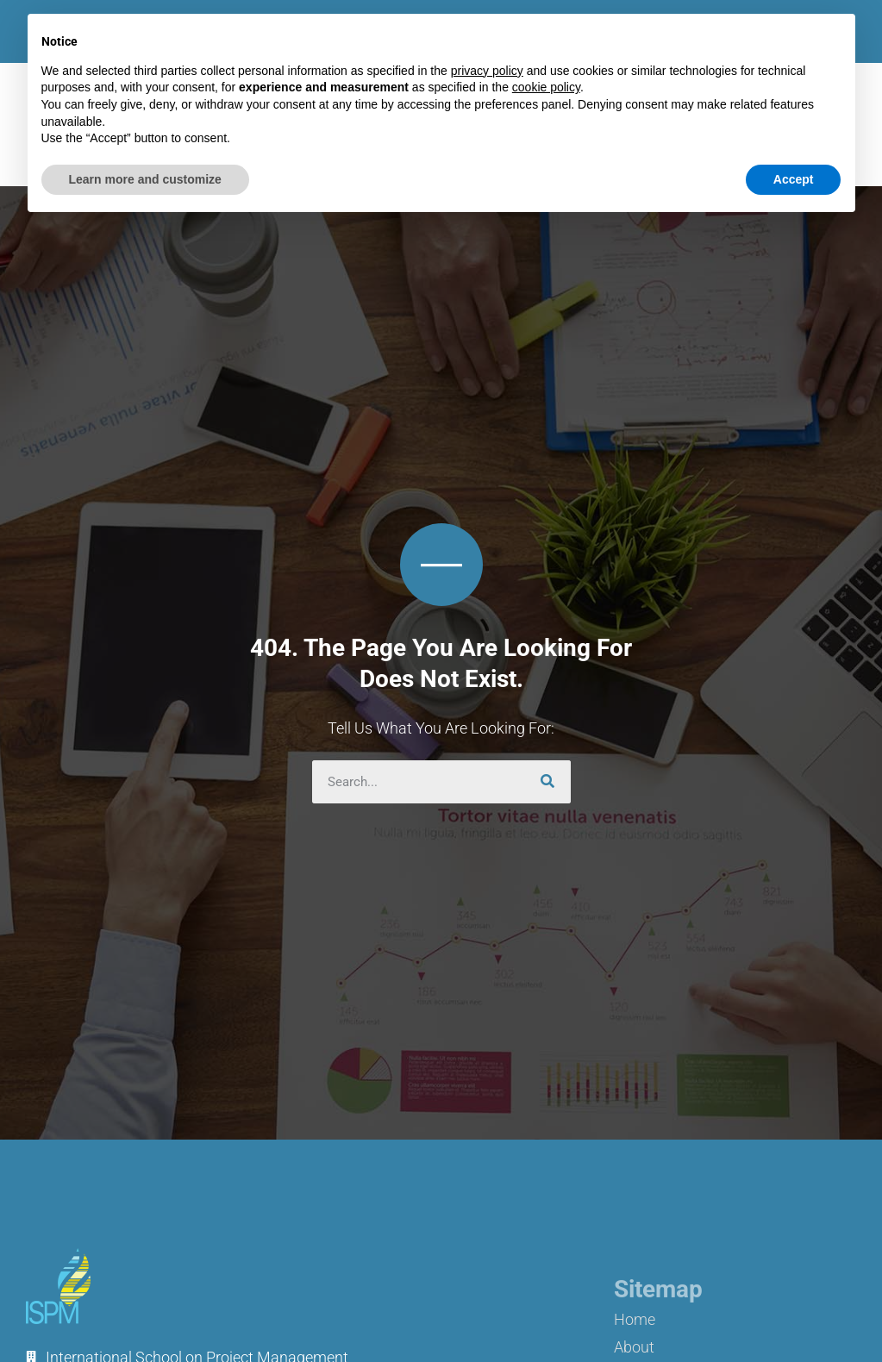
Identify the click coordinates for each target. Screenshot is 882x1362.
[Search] (549, 781)
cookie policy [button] (546, 87)
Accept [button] (793, 179)
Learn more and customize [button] (145, 179)
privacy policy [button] (487, 71)
